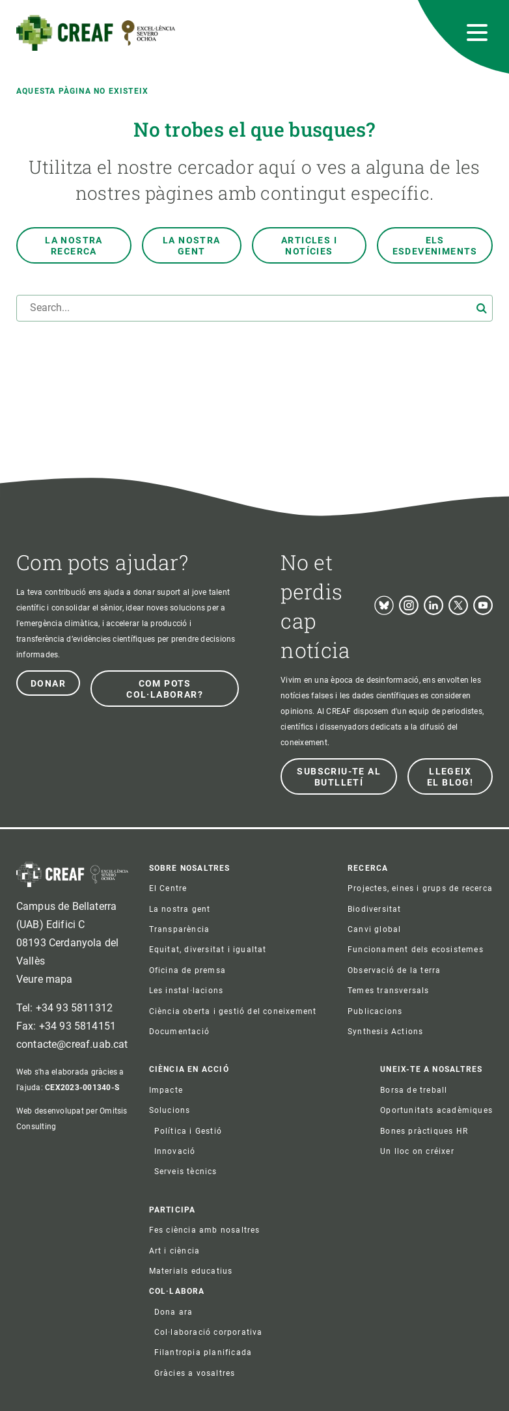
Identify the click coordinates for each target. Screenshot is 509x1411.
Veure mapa (44, 979)
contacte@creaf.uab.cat (72, 1044)
